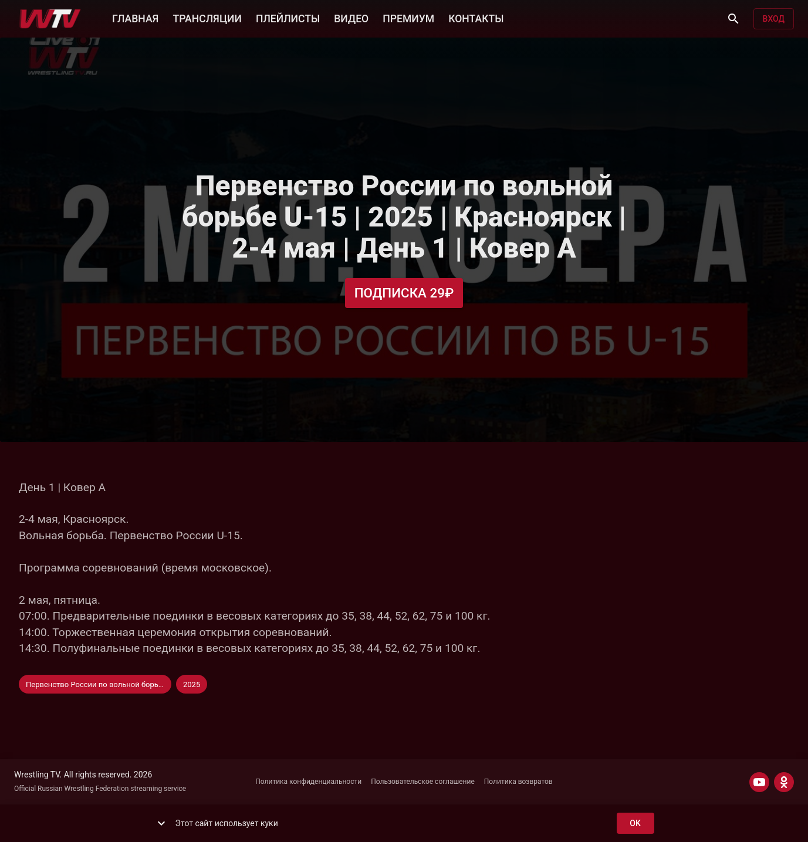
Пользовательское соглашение (423, 781)
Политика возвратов (518, 781)
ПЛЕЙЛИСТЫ (288, 17)
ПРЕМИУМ (408, 17)
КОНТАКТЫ (476, 17)
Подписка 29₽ (404, 293)
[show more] (161, 823)
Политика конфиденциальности (308, 781)
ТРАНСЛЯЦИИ (206, 17)
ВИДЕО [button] (351, 17)
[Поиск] (733, 19)
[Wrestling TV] (50, 19)
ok (635, 823)
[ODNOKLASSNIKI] (784, 782)
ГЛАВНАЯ (135, 17)
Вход (773, 19)
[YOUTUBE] (759, 782)
